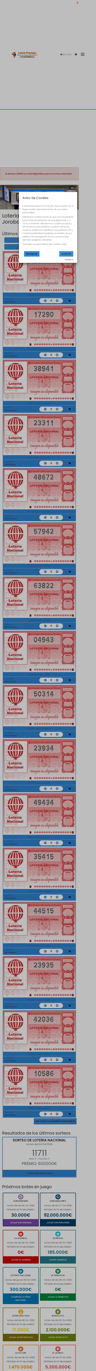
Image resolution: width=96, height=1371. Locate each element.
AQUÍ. (64, 244)
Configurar (68, 259)
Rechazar (31, 253)
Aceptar (66, 253)
